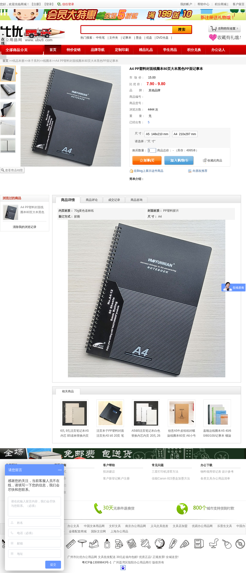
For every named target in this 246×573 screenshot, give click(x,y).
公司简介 (60, 478)
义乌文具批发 (159, 526)
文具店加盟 (180, 526)
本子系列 (34, 61)
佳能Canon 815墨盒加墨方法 (171, 478)
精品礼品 (146, 50)
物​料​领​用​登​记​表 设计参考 (217, 471)
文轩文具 (115, 526)
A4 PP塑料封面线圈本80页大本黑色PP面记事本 (32, 212)
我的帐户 (186, 4)
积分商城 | (222, 4)
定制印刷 (122, 50)
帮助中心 (203, 4)
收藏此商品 (214, 160)
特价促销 (73, 50)
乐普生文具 (224, 526)
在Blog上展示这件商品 (148, 171)
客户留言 (239, 4)
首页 (52, 50)
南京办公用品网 (135, 526)
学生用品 (170, 50)
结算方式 (60, 471)
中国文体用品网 (94, 526)
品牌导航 (98, 50)
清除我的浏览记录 (24, 227)
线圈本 (47, 61)
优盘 (149, 37)
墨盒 (139, 37)
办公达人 (218, 50)
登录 (49, 4)
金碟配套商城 (78, 531)
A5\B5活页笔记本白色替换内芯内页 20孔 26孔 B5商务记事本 (145, 435)
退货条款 (60, 492)
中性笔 (100, 37)
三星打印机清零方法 (165, 471)
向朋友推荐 (200, 171)
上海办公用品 (119, 531)
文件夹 (113, 37)
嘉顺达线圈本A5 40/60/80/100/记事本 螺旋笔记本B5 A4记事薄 (217, 435)
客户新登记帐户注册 (116, 478)
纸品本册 (18, 61)
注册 (36, 4)
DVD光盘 (162, 37)
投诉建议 (109, 471)
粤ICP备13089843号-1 (96, 562)
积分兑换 (194, 50)
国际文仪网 (98, 531)
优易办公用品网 (202, 526)
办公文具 (73, 526)
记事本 (127, 37)
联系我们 (60, 485)
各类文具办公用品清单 (215, 478)
